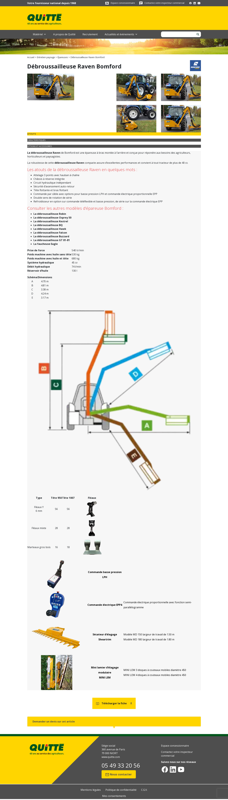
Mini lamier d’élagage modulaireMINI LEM (105, 672)
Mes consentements (114, 796)
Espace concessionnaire (123, 2)
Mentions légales (91, 790)
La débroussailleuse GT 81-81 (51, 240)
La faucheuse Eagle (45, 244)
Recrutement (90, 34)
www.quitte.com (111, 757)
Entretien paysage (46, 57)
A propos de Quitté (64, 34)
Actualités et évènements (121, 34)
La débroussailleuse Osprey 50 (52, 217)
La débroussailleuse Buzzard (51, 236)
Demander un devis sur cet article (54, 721)
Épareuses (62, 57)
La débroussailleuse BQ (48, 225)
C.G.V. (144, 790)
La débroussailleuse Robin (49, 214)
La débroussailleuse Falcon (50, 232)
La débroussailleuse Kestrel (50, 221)
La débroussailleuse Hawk (49, 229)
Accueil (30, 57)
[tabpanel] (114, 198)
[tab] (114, 133)
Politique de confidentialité (120, 790)
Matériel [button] (39, 34)
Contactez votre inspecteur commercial (164, 2)
